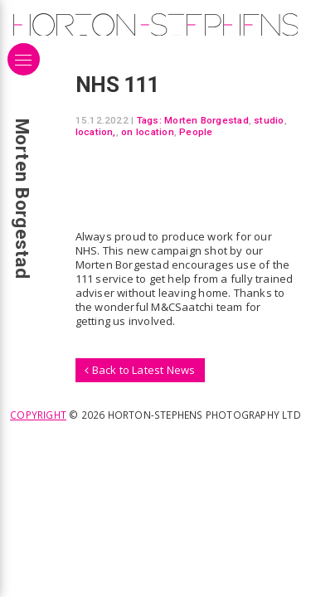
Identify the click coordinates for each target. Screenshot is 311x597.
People (195, 132)
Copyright (38, 414)
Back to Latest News (140, 369)
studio (269, 120)
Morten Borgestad (206, 120)
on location (147, 132)
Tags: (149, 120)
